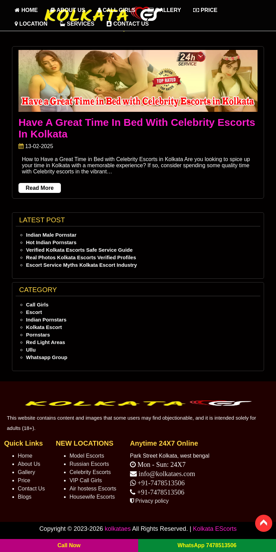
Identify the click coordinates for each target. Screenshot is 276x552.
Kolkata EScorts (215, 528)
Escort (34, 312)
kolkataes (118, 528)
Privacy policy (149, 501)
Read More (40, 188)
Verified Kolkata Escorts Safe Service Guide (79, 250)
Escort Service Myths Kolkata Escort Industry (81, 265)
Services (77, 24)
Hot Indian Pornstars (51, 242)
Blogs (24, 497)
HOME (26, 10)
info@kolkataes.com (167, 473)
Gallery (164, 10)
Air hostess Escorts (92, 488)
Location (31, 24)
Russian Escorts (89, 464)
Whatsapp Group (46, 357)
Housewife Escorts (92, 497)
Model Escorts (86, 456)
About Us (67, 10)
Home (25, 456)
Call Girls (116, 10)
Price (205, 10)
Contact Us (128, 24)
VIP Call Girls (85, 480)
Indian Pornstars (46, 320)
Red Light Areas (45, 342)
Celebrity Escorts (90, 472)
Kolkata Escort (44, 327)
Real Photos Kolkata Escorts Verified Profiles (81, 257)
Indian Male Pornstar (51, 235)
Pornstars (38, 335)
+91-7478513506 (160, 482)
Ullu (31, 350)
